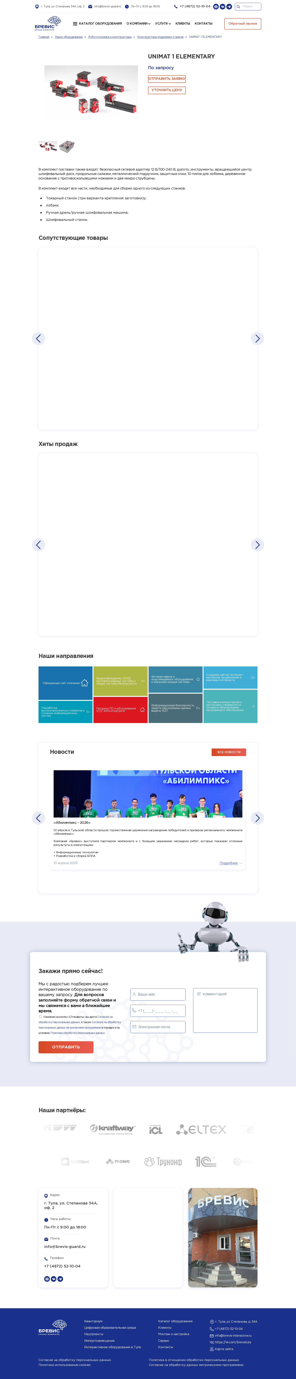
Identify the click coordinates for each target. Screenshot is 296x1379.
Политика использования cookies (65, 1365)
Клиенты (164, 1327)
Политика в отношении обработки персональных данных (194, 1360)
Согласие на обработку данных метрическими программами (196, 1365)
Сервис (163, 1340)
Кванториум (93, 1321)
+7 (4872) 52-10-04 (195, 6)
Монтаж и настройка (173, 1334)
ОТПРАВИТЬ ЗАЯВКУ (166, 78)
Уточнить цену (167, 90)
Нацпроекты (93, 1334)
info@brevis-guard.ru (107, 6)
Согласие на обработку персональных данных (75, 1360)
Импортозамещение (99, 1340)
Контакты (165, 1347)
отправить (66, 1047)
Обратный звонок (242, 23)
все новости (228, 752)
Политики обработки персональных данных (78, 1033)
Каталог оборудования (100, 23)
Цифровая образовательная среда (110, 1327)
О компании (136, 23)
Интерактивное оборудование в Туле (112, 1347)
